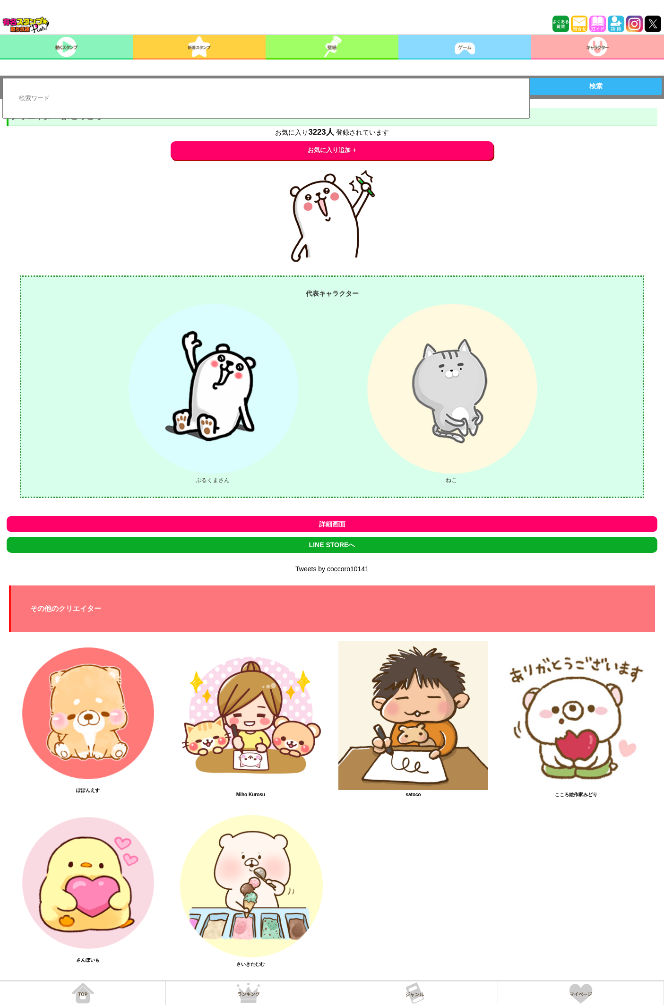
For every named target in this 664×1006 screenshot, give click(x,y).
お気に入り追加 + (332, 150)
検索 (596, 86)
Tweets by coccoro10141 (332, 569)
